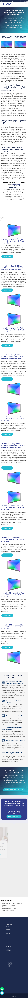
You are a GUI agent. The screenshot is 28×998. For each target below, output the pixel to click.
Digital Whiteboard (17, 903)
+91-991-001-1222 (6, 1)
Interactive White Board (8, 905)
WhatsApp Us (16, 1)
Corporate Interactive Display (9, 908)
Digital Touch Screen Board (8, 912)
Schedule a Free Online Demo (14, 790)
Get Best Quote (14, 812)
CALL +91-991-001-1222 (14, 817)
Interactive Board (6, 903)
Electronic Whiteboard (7, 907)
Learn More (7, 257)
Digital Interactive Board (8, 910)
